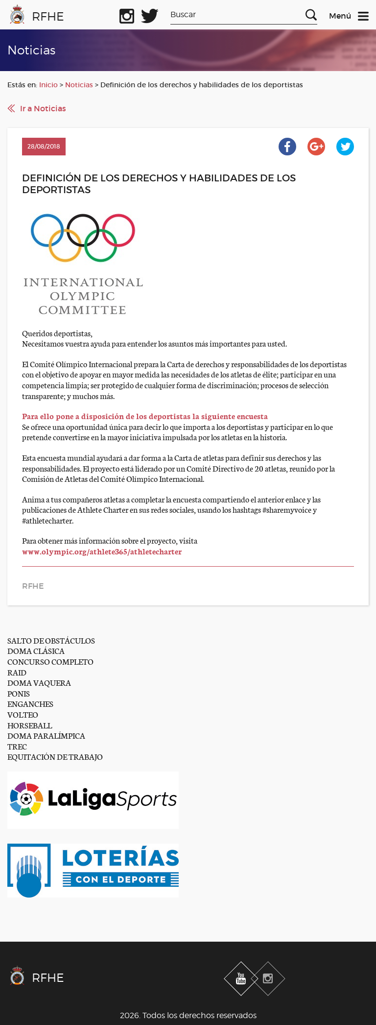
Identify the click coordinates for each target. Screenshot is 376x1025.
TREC (17, 745)
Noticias (79, 84)
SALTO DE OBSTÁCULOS (51, 640)
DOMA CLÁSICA (36, 650)
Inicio (48, 84)
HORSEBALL (29, 724)
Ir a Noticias (43, 108)
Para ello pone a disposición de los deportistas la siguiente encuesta (145, 415)
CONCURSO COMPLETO (50, 661)
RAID (16, 671)
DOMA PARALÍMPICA (46, 735)
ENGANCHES (30, 703)
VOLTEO (22, 714)
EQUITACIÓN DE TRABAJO (55, 756)
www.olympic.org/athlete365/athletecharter (102, 550)
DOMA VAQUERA (39, 682)
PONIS (18, 693)
